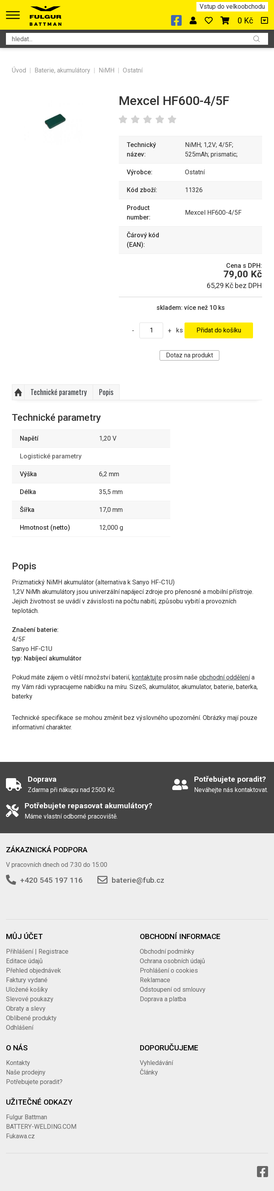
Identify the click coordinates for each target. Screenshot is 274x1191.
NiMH (106, 70)
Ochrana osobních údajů (172, 961)
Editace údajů (24, 961)
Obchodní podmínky (167, 951)
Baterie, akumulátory (62, 70)
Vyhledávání (156, 1063)
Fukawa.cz (20, 1136)
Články (149, 1072)
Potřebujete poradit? (34, 1082)
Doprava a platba (163, 999)
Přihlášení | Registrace (37, 951)
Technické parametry (58, 392)
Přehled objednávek (33, 970)
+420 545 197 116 (51, 880)
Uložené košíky (27, 989)
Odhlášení (19, 1027)
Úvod (19, 70)
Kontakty (18, 1063)
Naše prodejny (26, 1072)
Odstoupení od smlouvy (173, 989)
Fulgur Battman (26, 1117)
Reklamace (155, 980)
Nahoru (18, 392)
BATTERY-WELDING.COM (41, 1126)
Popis (106, 392)
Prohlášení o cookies (169, 970)
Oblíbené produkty (31, 1018)
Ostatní (133, 70)
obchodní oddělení (224, 677)
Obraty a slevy (26, 1008)
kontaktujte (147, 677)
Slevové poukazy (29, 999)
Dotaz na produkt (189, 355)
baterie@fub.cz (138, 880)
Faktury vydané (27, 980)
